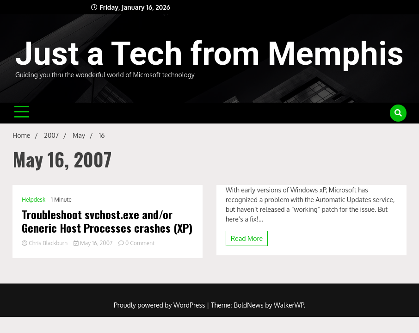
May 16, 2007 (94, 243)
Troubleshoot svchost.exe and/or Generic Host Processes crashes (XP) (107, 221)
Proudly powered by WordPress (160, 305)
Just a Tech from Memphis (209, 54)
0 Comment (139, 243)
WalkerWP (289, 305)
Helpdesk (33, 199)
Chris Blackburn (45, 243)
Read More (247, 238)
